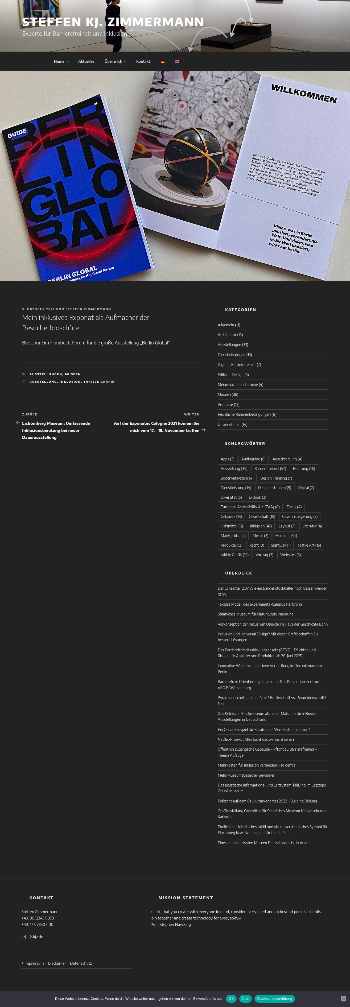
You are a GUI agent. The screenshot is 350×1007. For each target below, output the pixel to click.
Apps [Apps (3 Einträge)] (227, 459)
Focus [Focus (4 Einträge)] (294, 507)
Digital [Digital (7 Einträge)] (306, 487)
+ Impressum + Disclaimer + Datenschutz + (58, 963)
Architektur (227, 334)
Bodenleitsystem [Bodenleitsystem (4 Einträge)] (237, 478)
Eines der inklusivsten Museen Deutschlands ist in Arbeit (264, 842)
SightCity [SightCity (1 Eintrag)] (281, 545)
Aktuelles (86, 61)
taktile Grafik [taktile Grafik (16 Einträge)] (235, 554)
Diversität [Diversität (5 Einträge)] (231, 497)
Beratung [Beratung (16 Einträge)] (304, 468)
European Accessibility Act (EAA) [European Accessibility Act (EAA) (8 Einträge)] (250, 507)
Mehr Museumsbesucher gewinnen (246, 775)
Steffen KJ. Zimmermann (113, 21)
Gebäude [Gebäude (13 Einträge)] (231, 516)
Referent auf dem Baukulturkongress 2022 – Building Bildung (267, 801)
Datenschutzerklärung (274, 999)
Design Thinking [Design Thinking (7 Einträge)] (276, 478)
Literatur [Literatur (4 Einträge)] (312, 526)
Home (61, 61)
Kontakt (143, 61)
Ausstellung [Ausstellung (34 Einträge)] (234, 468)
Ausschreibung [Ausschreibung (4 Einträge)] (287, 459)
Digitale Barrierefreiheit (237, 364)
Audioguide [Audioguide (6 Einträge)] (253, 459)
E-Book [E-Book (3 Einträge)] (257, 497)
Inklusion (70, 381)
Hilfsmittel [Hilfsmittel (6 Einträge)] (232, 526)
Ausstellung (43, 381)
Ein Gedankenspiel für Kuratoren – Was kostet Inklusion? (264, 729)
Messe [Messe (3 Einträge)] (260, 535)
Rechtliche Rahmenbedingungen (244, 414)
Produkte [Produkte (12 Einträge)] (231, 545)
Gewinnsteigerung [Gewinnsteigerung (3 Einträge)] (300, 516)
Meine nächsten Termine (238, 384)
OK (231, 999)
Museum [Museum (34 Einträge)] (286, 535)
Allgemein (226, 325)
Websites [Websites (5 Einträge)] (290, 554)
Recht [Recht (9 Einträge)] (256, 545)
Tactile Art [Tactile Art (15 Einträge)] (309, 545)
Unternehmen (229, 424)
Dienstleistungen (231, 354)
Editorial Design (231, 374)
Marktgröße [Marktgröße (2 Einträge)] (233, 535)
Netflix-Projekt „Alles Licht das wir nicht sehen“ (256, 739)
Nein (245, 999)
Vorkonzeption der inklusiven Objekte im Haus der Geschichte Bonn (273, 624)
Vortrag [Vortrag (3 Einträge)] (264, 554)
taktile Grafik (99, 381)
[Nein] (343, 998)
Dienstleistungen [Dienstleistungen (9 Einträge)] (274, 487)
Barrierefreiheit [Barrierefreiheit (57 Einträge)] (270, 468)
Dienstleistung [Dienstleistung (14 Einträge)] (236, 487)
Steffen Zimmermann (88, 309)
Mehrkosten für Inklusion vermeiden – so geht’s (256, 765)
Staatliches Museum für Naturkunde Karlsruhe (255, 614)
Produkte (225, 404)
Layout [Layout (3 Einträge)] (287, 526)
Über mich (116, 61)
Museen (73, 374)
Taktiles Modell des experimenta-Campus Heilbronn (260, 604)
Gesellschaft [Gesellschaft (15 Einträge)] (262, 516)
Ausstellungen (46, 374)
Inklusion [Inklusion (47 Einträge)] (261, 526)
